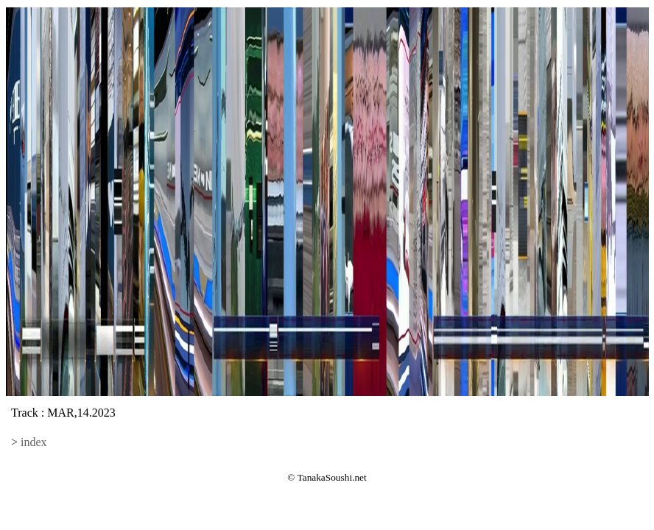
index (34, 442)
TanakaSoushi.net (332, 477)
